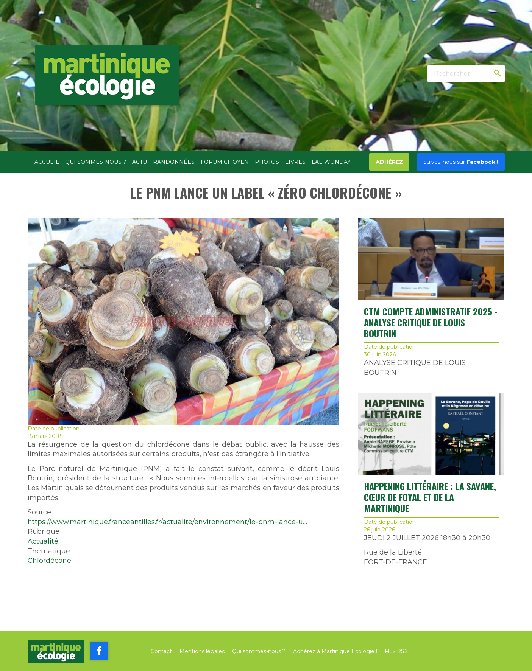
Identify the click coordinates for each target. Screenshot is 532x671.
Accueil (46, 161)
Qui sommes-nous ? (95, 161)
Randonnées (174, 161)
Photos (267, 161)
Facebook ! (460, 161)
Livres (295, 161)
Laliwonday (331, 161)
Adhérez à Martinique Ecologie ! (335, 651)
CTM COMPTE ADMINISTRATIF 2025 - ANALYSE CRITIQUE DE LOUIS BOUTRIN (431, 322)
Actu (139, 161)
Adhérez (389, 161)
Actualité (43, 541)
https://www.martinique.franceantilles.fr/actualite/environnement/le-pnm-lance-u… (167, 522)
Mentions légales (202, 651)
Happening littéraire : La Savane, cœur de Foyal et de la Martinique (430, 497)
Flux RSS (396, 651)
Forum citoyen (225, 161)
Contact (161, 651)
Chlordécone (49, 560)
